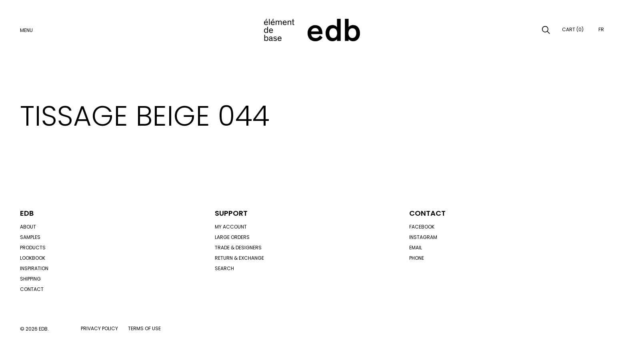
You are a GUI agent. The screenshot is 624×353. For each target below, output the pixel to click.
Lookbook (32, 258)
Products (33, 247)
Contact (32, 289)
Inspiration (34, 268)
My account (231, 226)
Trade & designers (238, 247)
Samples (30, 237)
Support (231, 213)
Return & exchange (239, 258)
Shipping (30, 278)
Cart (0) (573, 29)
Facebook (421, 226)
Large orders (232, 237)
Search (224, 268)
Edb (27, 213)
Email (415, 247)
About (28, 226)
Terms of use (144, 328)
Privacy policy (99, 328)
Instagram (423, 237)
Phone (416, 258)
